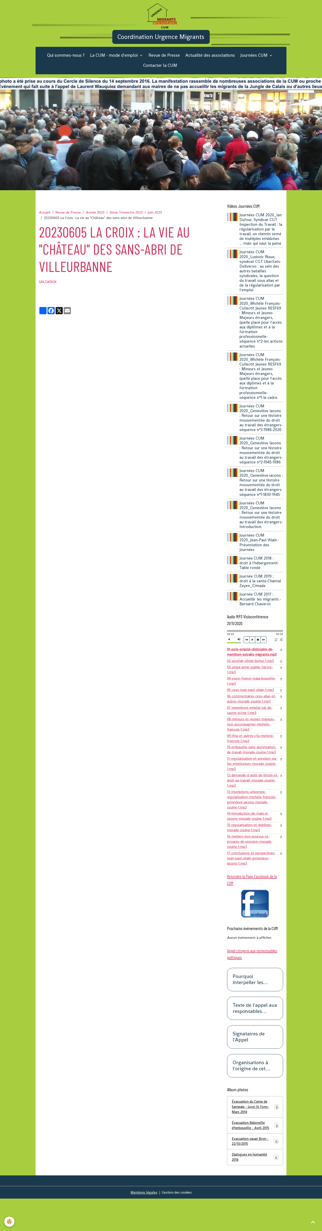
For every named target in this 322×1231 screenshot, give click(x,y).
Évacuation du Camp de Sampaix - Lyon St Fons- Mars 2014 (255, 1137)
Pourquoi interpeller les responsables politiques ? (248, 1009)
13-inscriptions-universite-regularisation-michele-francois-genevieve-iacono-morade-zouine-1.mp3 (252, 826)
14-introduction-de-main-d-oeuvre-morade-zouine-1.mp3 (250, 843)
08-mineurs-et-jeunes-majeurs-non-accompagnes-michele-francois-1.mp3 (251, 747)
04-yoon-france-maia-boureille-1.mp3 (252, 703)
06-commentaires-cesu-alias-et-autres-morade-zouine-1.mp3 (252, 721)
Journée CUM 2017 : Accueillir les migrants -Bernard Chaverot (261, 619)
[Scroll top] (313, 1222)
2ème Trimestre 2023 (126, 218)
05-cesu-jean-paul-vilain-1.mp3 (251, 711)
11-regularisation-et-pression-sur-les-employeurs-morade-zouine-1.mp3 (250, 789)
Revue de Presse (164, 61)
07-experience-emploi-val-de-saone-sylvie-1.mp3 (251, 733)
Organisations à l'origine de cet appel (250, 1096)
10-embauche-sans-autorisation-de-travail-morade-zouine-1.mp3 (252, 774)
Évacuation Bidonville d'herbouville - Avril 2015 (255, 1156)
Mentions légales (143, 1224)
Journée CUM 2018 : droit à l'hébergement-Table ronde (260, 583)
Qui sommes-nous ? (66, 61)
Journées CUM (254, 61)
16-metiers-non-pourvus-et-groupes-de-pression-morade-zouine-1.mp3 (251, 870)
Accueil (44, 218)
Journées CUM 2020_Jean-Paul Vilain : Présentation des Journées (260, 562)
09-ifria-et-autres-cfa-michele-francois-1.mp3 (251, 762)
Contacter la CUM (160, 71)
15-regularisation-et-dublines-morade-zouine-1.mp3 (251, 855)
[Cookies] (10, 1222)
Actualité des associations (210, 61)
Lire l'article (48, 287)
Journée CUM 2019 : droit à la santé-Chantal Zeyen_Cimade (261, 601)
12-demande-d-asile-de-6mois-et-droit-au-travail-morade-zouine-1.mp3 (251, 806)
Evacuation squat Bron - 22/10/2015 (255, 1173)
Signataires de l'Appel (249, 1067)
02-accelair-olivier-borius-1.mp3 (252, 681)
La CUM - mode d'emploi (114, 61)
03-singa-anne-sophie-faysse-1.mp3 (250, 691)
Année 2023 (95, 218)
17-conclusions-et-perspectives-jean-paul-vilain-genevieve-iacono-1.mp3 (252, 887)
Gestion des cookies (177, 1224)
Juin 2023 (155, 218)
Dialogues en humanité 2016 (255, 1189)
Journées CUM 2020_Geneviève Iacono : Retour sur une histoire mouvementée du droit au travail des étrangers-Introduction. (261, 535)
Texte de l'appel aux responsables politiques (255, 1038)
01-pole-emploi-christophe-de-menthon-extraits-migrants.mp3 (253, 672)
